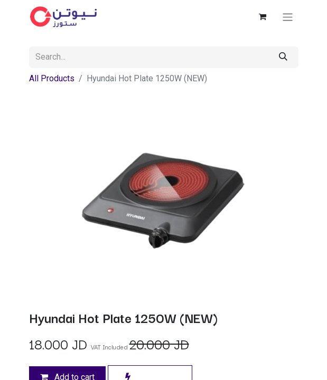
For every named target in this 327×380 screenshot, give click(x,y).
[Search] (283, 57)
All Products (51, 78)
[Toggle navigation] (287, 16)
